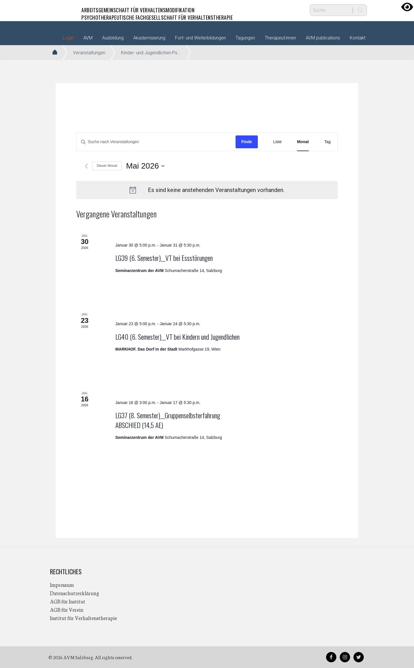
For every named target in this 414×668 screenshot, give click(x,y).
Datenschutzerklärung (74, 593)
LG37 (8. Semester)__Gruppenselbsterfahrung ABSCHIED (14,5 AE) (167, 420)
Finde (246, 141)
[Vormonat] (86, 166)
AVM (61, 10)
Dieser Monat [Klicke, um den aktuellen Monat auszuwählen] (107, 166)
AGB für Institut (67, 601)
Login (68, 38)
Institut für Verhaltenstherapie (83, 617)
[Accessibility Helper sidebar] (407, 7)
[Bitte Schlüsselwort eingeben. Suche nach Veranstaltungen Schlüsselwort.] (156, 142)
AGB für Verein (66, 609)
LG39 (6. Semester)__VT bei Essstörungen (164, 258)
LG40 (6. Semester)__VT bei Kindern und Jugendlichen (177, 336)
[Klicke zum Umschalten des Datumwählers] (145, 166)
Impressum (62, 584)
